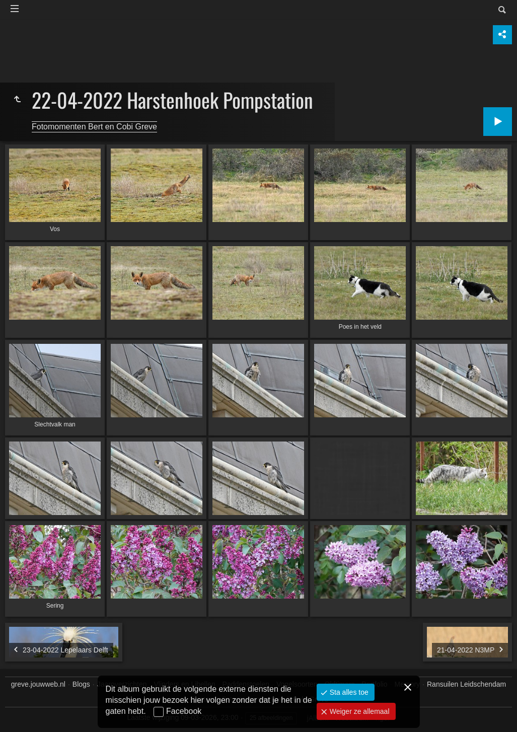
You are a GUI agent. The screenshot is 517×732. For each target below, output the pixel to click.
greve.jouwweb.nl (38, 684)
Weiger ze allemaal (359, 711)
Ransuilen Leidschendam (466, 684)
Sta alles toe (348, 692)
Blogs (81, 684)
